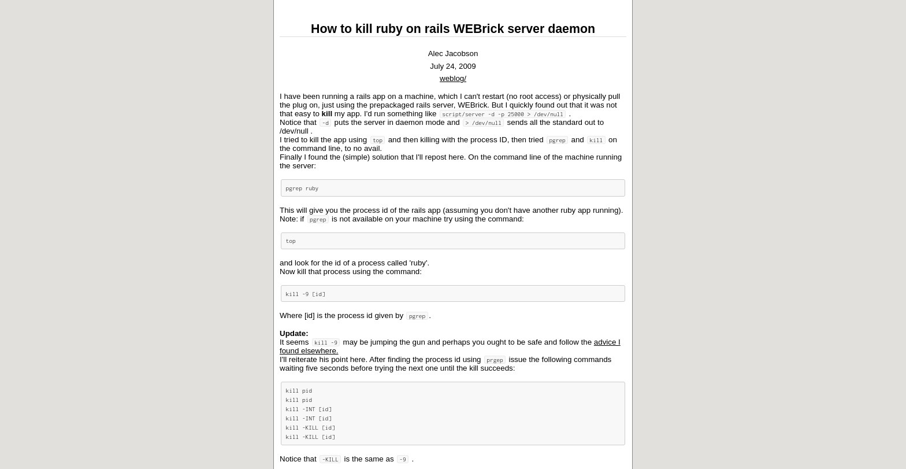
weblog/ (453, 78)
